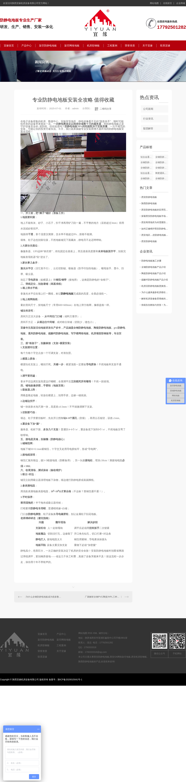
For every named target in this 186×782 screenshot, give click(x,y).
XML (95, 633)
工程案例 (112, 45)
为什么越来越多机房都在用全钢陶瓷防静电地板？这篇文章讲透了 (154, 292)
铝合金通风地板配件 (147, 157)
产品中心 (26, 45)
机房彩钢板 (93, 45)
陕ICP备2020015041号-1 (70, 679)
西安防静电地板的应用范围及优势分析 (154, 209)
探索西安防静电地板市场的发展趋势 (154, 216)
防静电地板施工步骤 (151, 260)
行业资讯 (148, 118)
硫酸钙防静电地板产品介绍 (154, 279)
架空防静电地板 (48, 45)
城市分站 (103, 633)
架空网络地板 (71, 45)
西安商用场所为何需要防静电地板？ (154, 222)
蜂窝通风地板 (161, 173)
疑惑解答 (148, 128)
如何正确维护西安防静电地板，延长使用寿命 (154, 228)
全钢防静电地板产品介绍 (153, 267)
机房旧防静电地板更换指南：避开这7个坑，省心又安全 (154, 286)
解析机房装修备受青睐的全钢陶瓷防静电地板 (154, 298)
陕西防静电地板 (149, 203)
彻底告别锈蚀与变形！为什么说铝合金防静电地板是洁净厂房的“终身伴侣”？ (154, 305)
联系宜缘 (165, 45)
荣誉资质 (130, 45)
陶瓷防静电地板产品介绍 (153, 273)
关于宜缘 (147, 45)
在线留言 (167, 3)
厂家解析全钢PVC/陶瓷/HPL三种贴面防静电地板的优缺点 (106, 597)
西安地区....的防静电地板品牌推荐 (154, 235)
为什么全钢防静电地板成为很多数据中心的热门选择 (44, 597)
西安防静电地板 (149, 197)
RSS (90, 633)
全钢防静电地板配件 (161, 157)
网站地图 (154, 3)
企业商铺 (180, 3)
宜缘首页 (9, 45)
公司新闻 (148, 109)
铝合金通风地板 (147, 173)
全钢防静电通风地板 (161, 162)
